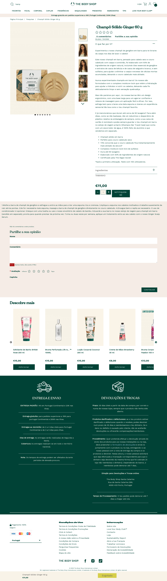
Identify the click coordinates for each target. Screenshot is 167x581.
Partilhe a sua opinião (126, 36)
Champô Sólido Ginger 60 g (48, 19)
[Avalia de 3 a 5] (38, 271)
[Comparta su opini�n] (104, 32)
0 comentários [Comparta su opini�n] (103, 36)
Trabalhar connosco (116, 544)
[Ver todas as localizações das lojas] (139, 4)
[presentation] (36, 283)
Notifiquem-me (120, 193)
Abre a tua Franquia (116, 541)
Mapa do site (65, 553)
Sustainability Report (116, 538)
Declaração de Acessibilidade (120, 550)
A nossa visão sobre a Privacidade (74, 538)
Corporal (38, 11)
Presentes (97, 11)
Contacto (111, 532)
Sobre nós (111, 526)
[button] (156, 342)
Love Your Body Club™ (117, 529)
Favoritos (16, 11)
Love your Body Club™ (142, 11)
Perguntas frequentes (69, 547)
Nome (12, 236)
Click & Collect (65, 532)
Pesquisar (30, 19)
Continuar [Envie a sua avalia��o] (149, 290)
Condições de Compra (69, 541)
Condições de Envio (68, 544)
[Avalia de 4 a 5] (43, 271)
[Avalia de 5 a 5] (48, 271)
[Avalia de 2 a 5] (34, 271)
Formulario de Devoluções (119, 547)
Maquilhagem (81, 11)
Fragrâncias (63, 11)
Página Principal (16, 19)
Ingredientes (113, 11)
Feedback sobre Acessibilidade (120, 553)
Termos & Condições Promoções (73, 529)
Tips (124, 11)
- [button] (97, 192)
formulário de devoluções (123, 445)
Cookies (62, 550)
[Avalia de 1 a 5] (29, 271)
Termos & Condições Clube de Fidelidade (77, 526)
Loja (109, 535)
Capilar (49, 11)
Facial (27, 11)
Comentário (15, 247)
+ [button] (108, 192)
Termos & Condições (68, 535)
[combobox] (27, 4)
